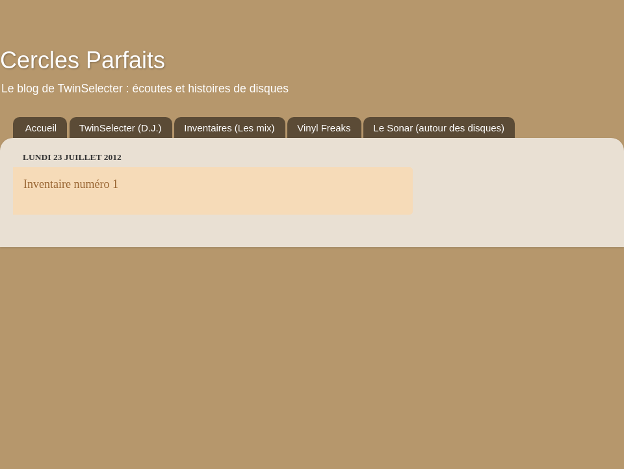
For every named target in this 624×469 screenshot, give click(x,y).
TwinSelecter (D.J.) (120, 127)
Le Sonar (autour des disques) (438, 127)
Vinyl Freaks (323, 127)
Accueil (41, 127)
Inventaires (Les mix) (229, 127)
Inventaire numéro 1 (70, 184)
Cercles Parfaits (82, 60)
